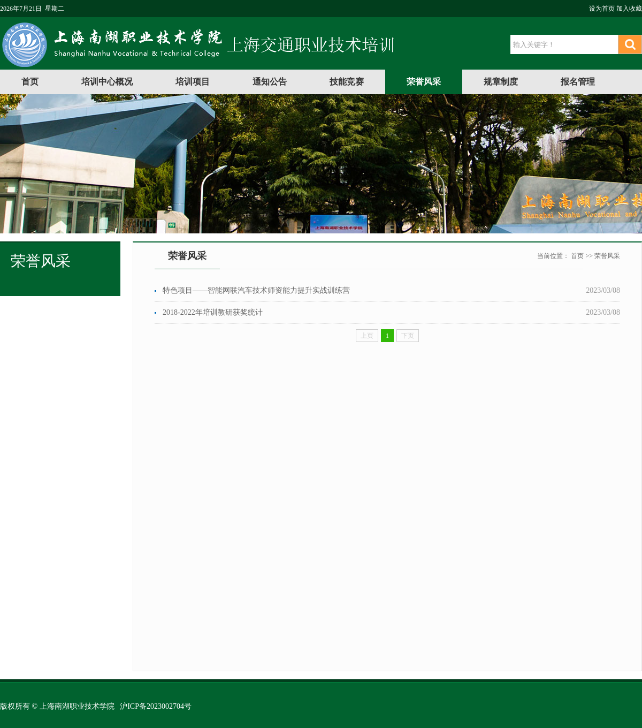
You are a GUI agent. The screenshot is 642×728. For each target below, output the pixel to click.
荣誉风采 (424, 81)
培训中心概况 (107, 81)
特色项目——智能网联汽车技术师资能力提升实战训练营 (256, 290)
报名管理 (578, 81)
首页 (30, 81)
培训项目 (192, 81)
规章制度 (501, 81)
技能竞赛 (347, 81)
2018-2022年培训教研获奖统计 (213, 312)
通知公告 (270, 81)
